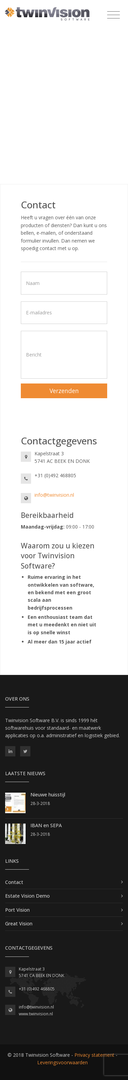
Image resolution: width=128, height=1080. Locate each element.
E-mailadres (39, 312)
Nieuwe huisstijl (47, 794)
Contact (14, 882)
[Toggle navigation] (113, 15)
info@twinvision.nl (54, 495)
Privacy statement (94, 1055)
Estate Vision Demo (27, 896)
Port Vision (17, 910)
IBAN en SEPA (46, 825)
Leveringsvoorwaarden (62, 1062)
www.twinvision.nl (36, 1014)
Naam (33, 282)
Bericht (34, 354)
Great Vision (18, 923)
